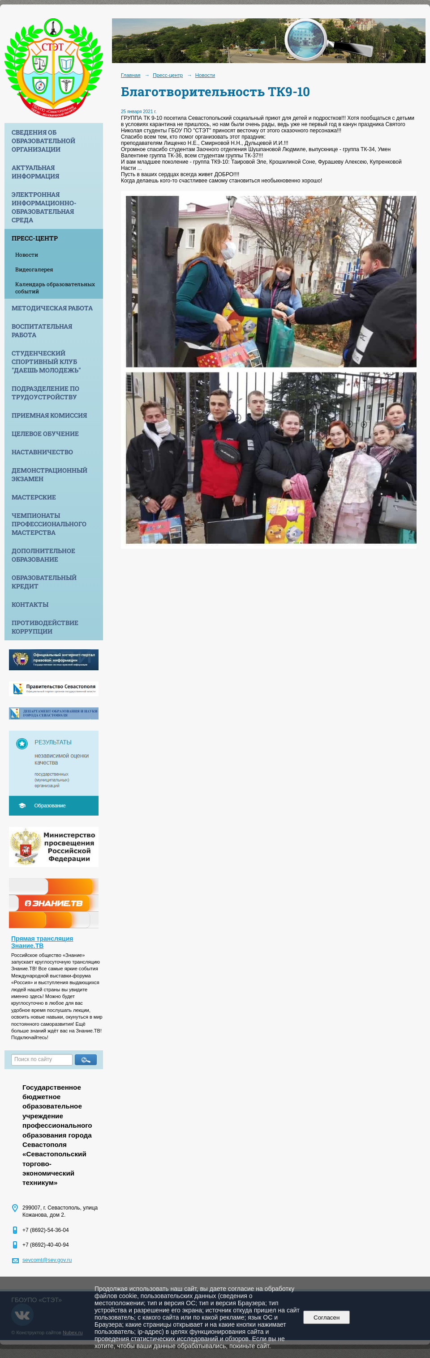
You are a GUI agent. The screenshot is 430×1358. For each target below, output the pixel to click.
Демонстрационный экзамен (49, 474)
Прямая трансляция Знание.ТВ (42, 942)
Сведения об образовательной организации (43, 140)
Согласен (326, 1317)
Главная (131, 75)
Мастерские (34, 497)
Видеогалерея (34, 269)
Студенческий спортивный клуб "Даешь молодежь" (46, 361)
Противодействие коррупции (45, 626)
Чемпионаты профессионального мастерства (49, 524)
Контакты (30, 604)
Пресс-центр (35, 238)
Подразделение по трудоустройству (45, 392)
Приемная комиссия (49, 415)
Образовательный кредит (44, 581)
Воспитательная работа (42, 330)
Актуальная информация (35, 171)
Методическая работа (52, 308)
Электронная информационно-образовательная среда (44, 207)
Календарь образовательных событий (55, 287)
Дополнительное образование (43, 554)
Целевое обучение (45, 433)
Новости (26, 254)
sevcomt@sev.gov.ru (47, 1260)
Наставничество (42, 452)
